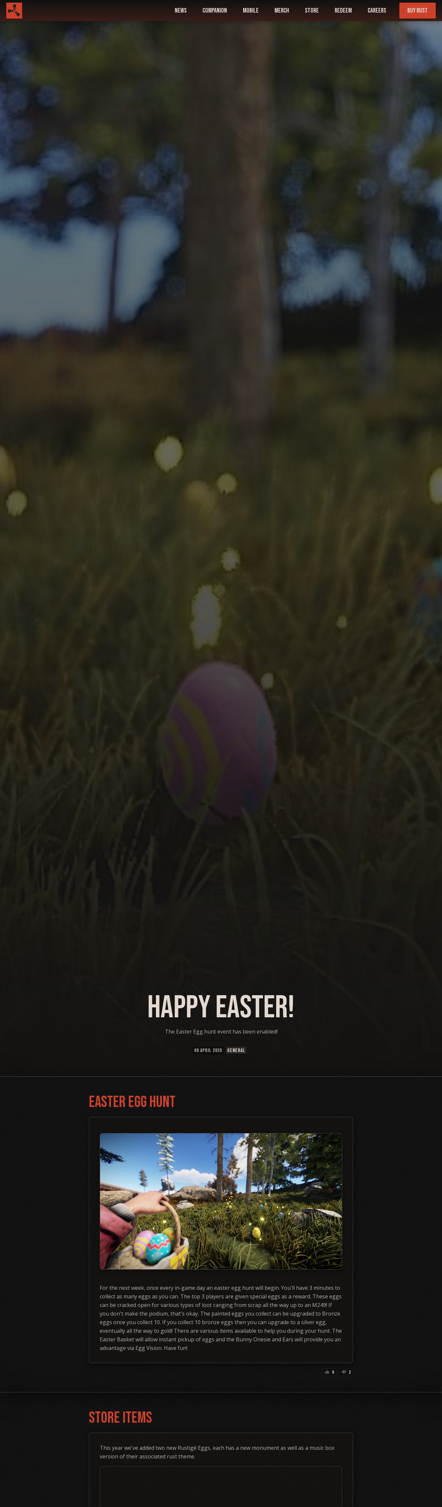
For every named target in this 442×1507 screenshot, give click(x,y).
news (181, 11)
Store (312, 11)
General (236, 1050)
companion (215, 11)
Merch (282, 11)
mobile (251, 11)
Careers (377, 11)
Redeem (343, 11)
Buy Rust (417, 11)
